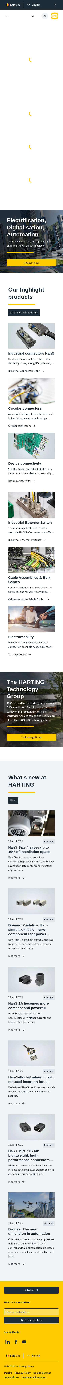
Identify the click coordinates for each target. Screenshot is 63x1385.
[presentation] (34, 4)
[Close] (55, 4)
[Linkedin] (7, 1341)
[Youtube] (24, 1341)
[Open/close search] (33, 16)
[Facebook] (15, 1341)
